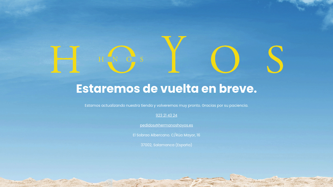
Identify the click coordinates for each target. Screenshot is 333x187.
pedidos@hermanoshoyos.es (166, 125)
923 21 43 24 (166, 115)
